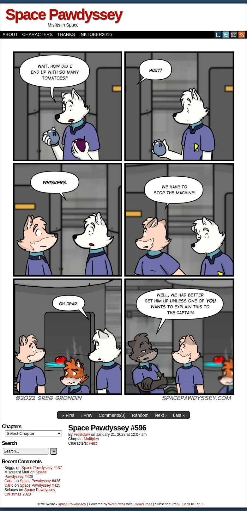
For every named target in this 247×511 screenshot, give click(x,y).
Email (234, 35)
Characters (37, 34)
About (10, 34)
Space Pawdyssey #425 (40, 485)
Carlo (9, 481)
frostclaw (82, 434)
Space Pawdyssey (63, 14)
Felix (93, 443)
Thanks (66, 34)
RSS (242, 35)
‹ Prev (86, 415)
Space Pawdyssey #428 (25, 474)
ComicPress (142, 504)
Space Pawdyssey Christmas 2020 (29, 492)
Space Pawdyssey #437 (41, 467)
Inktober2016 (96, 34)
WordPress (116, 504)
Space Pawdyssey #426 (40, 481)
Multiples (91, 439)
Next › (160, 415)
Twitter (226, 35)
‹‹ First (68, 415)
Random (140, 415)
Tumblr (218, 35)
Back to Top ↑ (192, 504)
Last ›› (179, 415)
